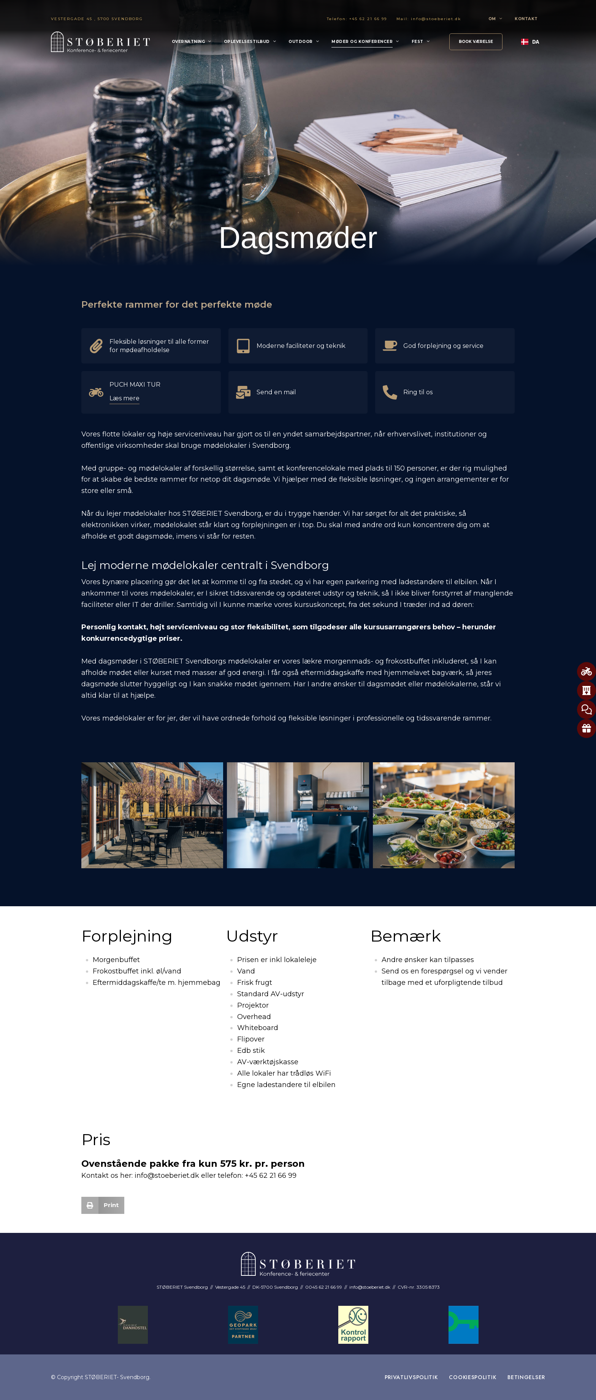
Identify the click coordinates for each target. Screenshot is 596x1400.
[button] (475, 41)
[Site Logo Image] (100, 42)
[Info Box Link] (151, 345)
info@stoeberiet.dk (436, 18)
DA (530, 41)
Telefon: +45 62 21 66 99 (357, 18)
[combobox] (530, 42)
